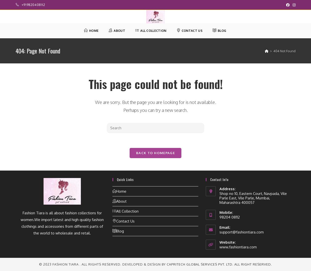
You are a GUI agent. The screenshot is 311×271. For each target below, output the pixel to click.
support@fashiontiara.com (241, 232)
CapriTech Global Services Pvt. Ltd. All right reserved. (219, 264)
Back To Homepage (155, 153)
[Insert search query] (155, 128)
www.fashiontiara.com (238, 247)
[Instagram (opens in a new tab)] (293, 4)
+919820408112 (33, 5)
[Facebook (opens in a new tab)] (288, 4)
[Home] (266, 51)
